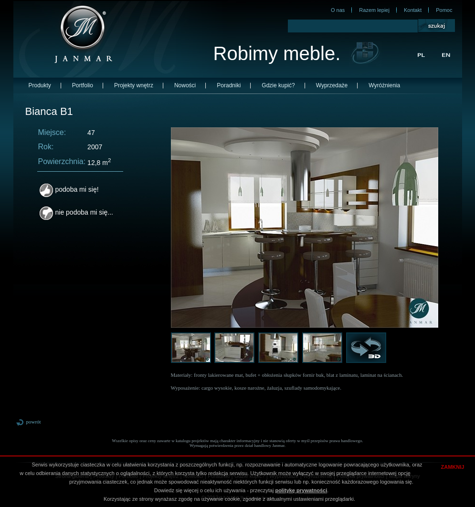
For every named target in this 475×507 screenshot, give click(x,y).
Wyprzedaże (332, 85)
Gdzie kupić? (278, 85)
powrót (28, 421)
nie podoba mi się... (76, 212)
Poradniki (229, 85)
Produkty (40, 85)
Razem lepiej (374, 10)
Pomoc (444, 10)
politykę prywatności (301, 490)
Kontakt (413, 10)
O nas (338, 10)
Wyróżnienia (384, 85)
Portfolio (82, 85)
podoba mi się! (69, 189)
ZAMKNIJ (452, 467)
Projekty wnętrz (133, 85)
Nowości (185, 85)
